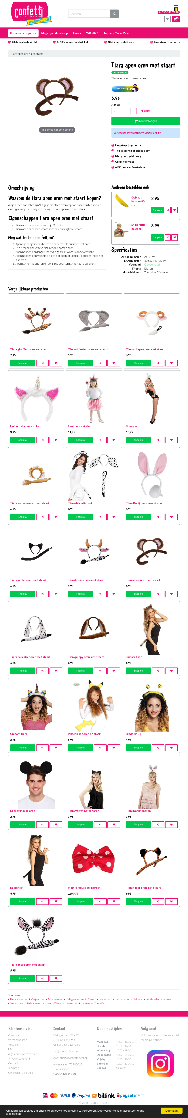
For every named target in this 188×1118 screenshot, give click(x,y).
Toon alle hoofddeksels (127, 999)
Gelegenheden (74, 999)
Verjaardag (36, 999)
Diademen (104, 999)
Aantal (115, 104)
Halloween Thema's (91, 1003)
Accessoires (54, 999)
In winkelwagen (145, 121)
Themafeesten (18, 999)
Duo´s (77, 33)
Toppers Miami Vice (116, 33)
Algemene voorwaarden (22, 1054)
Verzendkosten (17, 1039)
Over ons (13, 1035)
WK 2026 (92, 33)
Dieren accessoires (65, 1003)
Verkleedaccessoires (157, 999)
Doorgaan (172, 1111)
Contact (13, 1063)
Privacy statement (19, 1058)
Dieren (90, 999)
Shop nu (157, 210)
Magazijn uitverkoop (54, 33)
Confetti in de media (20, 1072)
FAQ (11, 1049)
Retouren (14, 1044)
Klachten (13, 1067)
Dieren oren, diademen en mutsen (29, 1003)
